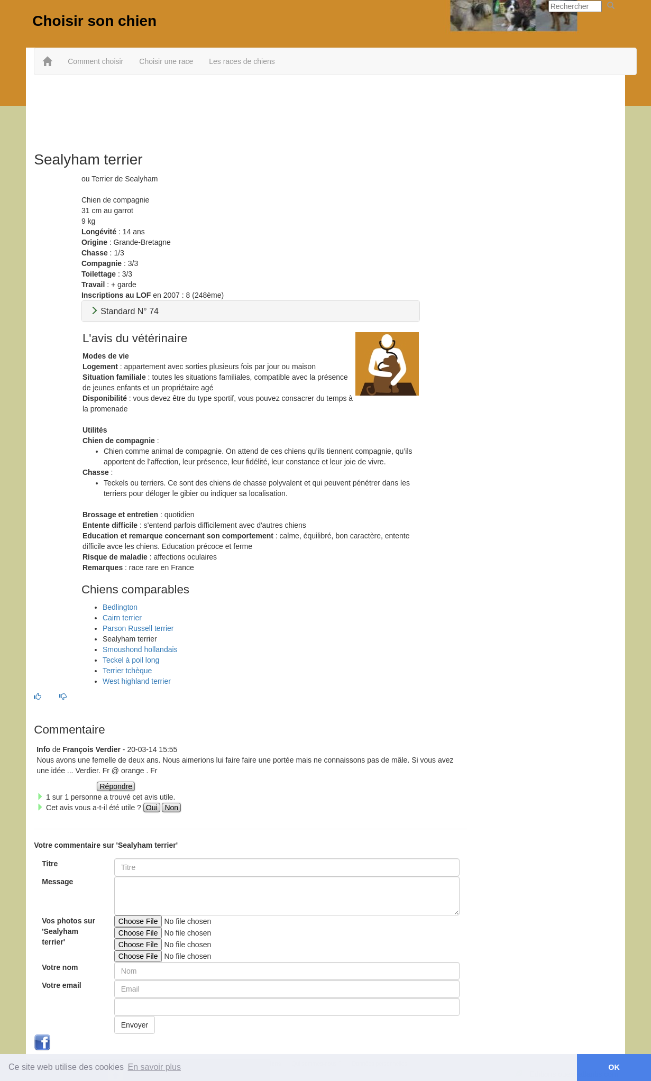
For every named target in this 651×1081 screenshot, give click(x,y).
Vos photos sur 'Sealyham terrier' (68, 931)
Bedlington (120, 607)
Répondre (115, 786)
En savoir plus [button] (154, 1066)
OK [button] (614, 1067)
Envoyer (134, 1025)
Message (57, 881)
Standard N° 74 (124, 311)
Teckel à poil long (131, 660)
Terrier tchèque (127, 670)
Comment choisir (95, 61)
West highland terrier (137, 681)
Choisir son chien (94, 21)
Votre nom (60, 967)
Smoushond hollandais (140, 649)
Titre (50, 863)
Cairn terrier (122, 617)
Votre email (61, 985)
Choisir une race (166, 61)
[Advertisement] (325, 109)
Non (171, 807)
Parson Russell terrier (138, 628)
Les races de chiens (242, 61)
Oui (152, 807)
